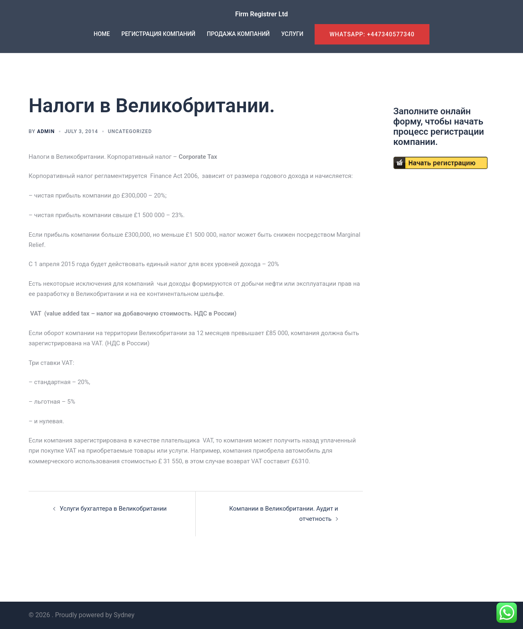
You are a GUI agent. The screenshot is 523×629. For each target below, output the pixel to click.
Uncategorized (130, 131)
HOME (102, 34)
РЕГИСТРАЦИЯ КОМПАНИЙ (158, 34)
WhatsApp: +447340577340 (371, 34)
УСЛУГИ (292, 34)
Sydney (124, 615)
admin (46, 131)
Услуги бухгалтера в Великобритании (113, 508)
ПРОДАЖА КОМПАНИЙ (238, 34)
